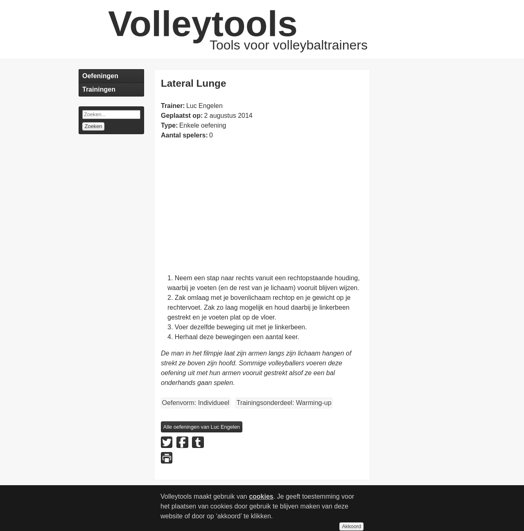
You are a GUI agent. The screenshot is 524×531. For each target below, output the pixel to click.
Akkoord (351, 526)
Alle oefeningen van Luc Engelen (201, 427)
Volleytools (203, 23)
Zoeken (93, 126)
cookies (261, 496)
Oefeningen (100, 75)
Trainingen (98, 89)
